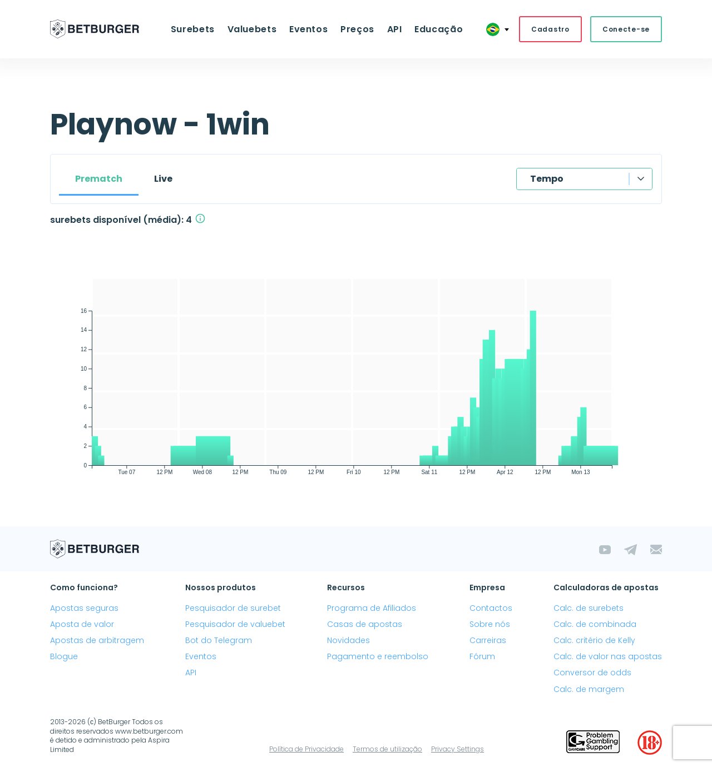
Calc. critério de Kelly (594, 641)
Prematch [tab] (98, 179)
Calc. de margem (588, 690)
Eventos (309, 29)
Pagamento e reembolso (377, 657)
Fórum (482, 657)
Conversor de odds (592, 674)
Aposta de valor (82, 625)
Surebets (199, 29)
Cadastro (550, 29)
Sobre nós (489, 625)
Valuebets (256, 29)
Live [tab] (163, 179)
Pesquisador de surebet (233, 609)
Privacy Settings (457, 750)
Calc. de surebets (588, 609)
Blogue (64, 657)
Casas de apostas (364, 625)
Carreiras (487, 641)
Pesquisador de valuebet (235, 625)
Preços (356, 29)
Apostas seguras (84, 609)
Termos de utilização (387, 750)
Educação (432, 29)
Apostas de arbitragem (97, 641)
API (390, 29)
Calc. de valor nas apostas (607, 657)
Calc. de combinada (594, 625)
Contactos (490, 609)
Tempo (546, 179)
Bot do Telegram (218, 641)
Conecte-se (626, 29)
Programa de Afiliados (371, 609)
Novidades (348, 641)
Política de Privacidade (306, 750)
